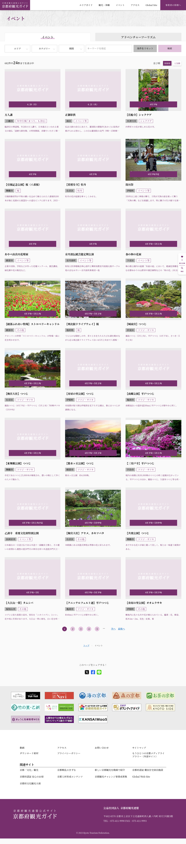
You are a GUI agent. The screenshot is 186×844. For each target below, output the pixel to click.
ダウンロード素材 (29, 753)
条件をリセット (145, 48)
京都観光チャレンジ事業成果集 (111, 776)
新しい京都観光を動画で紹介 (110, 770)
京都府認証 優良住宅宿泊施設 (147, 770)
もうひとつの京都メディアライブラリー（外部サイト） (148, 755)
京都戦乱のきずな (66, 770)
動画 (22, 747)
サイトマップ (139, 747)
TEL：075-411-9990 (114, 821)
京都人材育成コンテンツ (70, 776)
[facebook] (93, 672)
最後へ (121, 628)
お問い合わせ (102, 747)
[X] (87, 672)
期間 (71, 48)
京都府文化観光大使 (30, 783)
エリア (17, 48)
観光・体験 (104, 5)
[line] (99, 672)
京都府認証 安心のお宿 (32, 776)
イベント (120, 5)
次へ (113, 628)
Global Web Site (141, 776)
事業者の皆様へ (173, 5)
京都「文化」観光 (29, 770)
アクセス (135, 5)
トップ (86, 645)
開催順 (167, 63)
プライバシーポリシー (68, 753)
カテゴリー (44, 48)
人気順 (177, 63)
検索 (169, 48)
